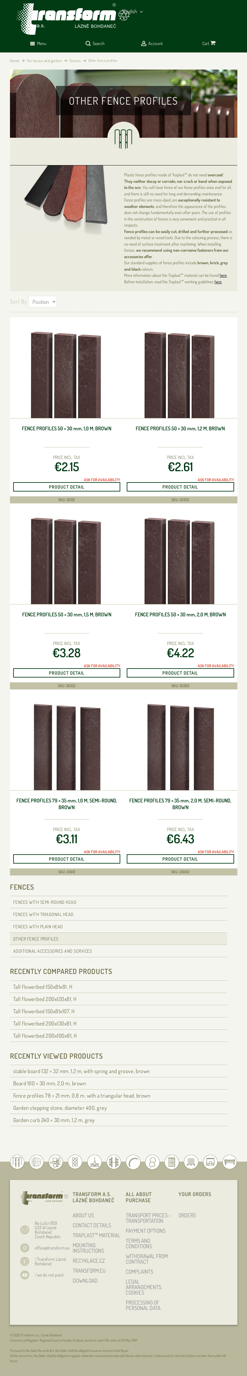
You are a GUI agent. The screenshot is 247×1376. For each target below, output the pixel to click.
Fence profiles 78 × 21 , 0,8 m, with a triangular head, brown (82, 1095)
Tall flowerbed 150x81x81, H (43, 986)
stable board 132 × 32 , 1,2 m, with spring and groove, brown (81, 1071)
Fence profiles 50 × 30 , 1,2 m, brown (180, 428)
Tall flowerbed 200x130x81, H (45, 1023)
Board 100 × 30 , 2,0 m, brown (49, 1083)
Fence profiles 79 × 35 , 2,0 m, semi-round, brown (180, 803)
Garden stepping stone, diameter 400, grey (60, 1107)
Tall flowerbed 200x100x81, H (45, 1035)
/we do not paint (49, 1275)
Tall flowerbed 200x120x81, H (45, 999)
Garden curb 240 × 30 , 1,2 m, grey (54, 1120)
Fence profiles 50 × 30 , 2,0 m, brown (180, 614)
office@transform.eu (52, 1247)
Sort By (18, 301)
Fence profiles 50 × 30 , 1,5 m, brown (66, 614)
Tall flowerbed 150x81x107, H (44, 1011)
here (223, 275)
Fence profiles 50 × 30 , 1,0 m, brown (66, 428)
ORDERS (187, 1215)
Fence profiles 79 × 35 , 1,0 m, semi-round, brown (66, 803)
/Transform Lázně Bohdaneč (50, 1261)
